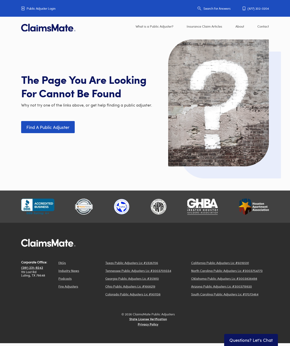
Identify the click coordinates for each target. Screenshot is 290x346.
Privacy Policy (148, 324)
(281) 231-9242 (32, 268)
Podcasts (65, 278)
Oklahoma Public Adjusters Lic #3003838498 (224, 278)
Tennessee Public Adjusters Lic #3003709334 (138, 270)
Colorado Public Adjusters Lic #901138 (133, 294)
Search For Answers (213, 8)
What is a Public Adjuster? (154, 26)
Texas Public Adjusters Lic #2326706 (131, 263)
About (239, 26)
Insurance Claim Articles (204, 26)
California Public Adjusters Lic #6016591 (220, 263)
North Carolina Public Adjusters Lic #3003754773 (227, 270)
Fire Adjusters (68, 286)
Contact (263, 26)
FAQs (62, 263)
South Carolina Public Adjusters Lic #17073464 (224, 294)
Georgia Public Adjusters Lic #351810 (132, 278)
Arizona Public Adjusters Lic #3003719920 (221, 286)
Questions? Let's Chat (251, 340)
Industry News (68, 270)
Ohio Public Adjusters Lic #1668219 (130, 286)
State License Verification (148, 319)
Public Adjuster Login (38, 8)
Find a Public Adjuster (47, 127)
